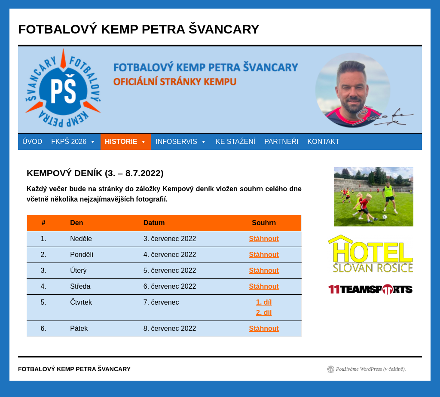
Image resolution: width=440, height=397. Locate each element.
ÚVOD (32, 141)
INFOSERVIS (181, 141)
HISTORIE (126, 141)
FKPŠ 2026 (73, 141)
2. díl (264, 312)
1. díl (264, 302)
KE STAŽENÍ (235, 141)
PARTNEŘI (281, 141)
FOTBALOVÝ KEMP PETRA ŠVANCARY (139, 29)
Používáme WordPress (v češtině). (371, 369)
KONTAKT (323, 141)
